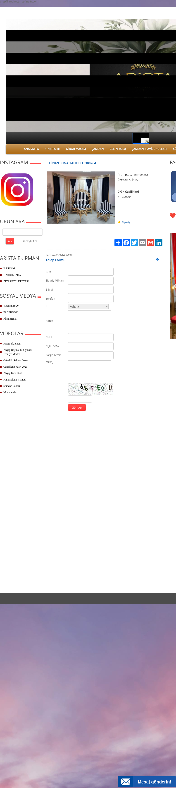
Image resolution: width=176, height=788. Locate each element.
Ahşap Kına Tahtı (12, 373)
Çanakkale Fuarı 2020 (15, 366)
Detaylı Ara (29, 241)
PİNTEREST (10, 318)
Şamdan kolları (11, 386)
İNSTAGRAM (11, 306)
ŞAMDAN (98, 149)
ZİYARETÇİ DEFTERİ (16, 281)
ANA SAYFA (31, 149)
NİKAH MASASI (76, 149)
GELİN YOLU (118, 149)
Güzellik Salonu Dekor (16, 360)
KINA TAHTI (52, 149)
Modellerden (10, 392)
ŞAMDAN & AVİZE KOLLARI (149, 149)
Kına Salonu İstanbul (14, 379)
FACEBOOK (10, 312)
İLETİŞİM (9, 268)
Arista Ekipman (12, 343)
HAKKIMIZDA (12, 275)
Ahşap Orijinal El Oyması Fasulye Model (17, 352)
